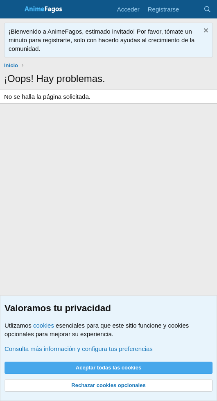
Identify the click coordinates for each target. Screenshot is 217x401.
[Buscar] (207, 9)
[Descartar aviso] (204, 31)
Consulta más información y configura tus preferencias (79, 348)
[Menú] (11, 9)
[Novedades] (191, 9)
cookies (43, 325)
